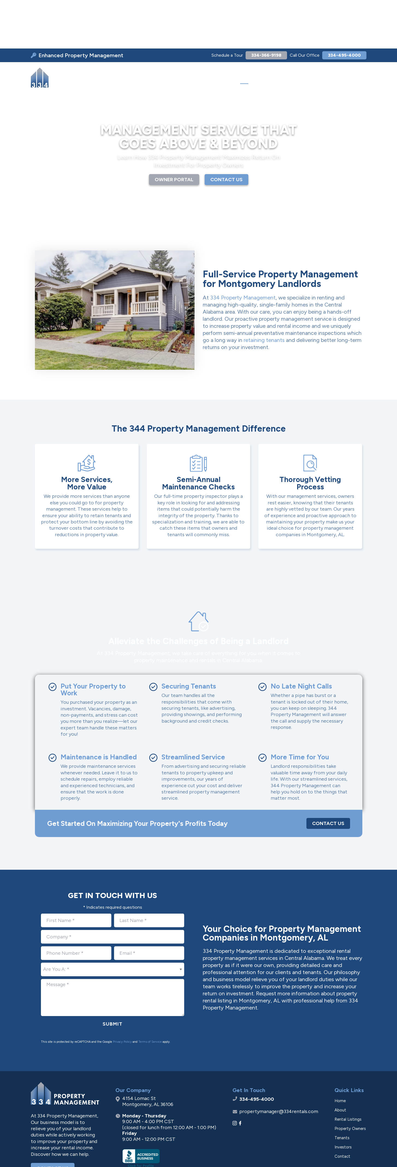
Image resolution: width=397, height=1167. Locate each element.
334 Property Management (243, 250)
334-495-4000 (341, 7)
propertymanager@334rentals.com (278, 1064)
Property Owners (350, 1081)
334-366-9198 (256, 7)
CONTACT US (226, 132)
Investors (343, 1099)
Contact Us (328, 776)
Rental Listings (348, 1071)
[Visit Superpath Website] (41, 1155)
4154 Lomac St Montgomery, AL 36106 (147, 1054)
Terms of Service (150, 994)
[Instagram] (234, 1076)
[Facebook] (240, 1076)
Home (340, 1053)
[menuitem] (132, 30)
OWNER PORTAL (174, 132)
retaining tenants (264, 292)
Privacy (299, 1155)
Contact (342, 1109)
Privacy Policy (122, 994)
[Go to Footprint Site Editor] (355, 1155)
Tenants (342, 1090)
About (340, 1062)
